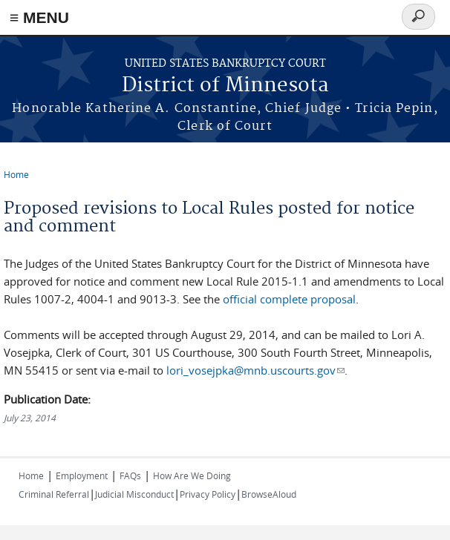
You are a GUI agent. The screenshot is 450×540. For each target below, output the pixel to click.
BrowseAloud (268, 494)
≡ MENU (39, 17)
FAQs (130, 475)
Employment (82, 475)
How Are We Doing (192, 475)
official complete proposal (289, 299)
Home (16, 174)
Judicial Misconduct (134, 494)
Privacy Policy (207, 494)
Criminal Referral (54, 494)
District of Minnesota (225, 85)
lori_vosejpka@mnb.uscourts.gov (255, 370)
